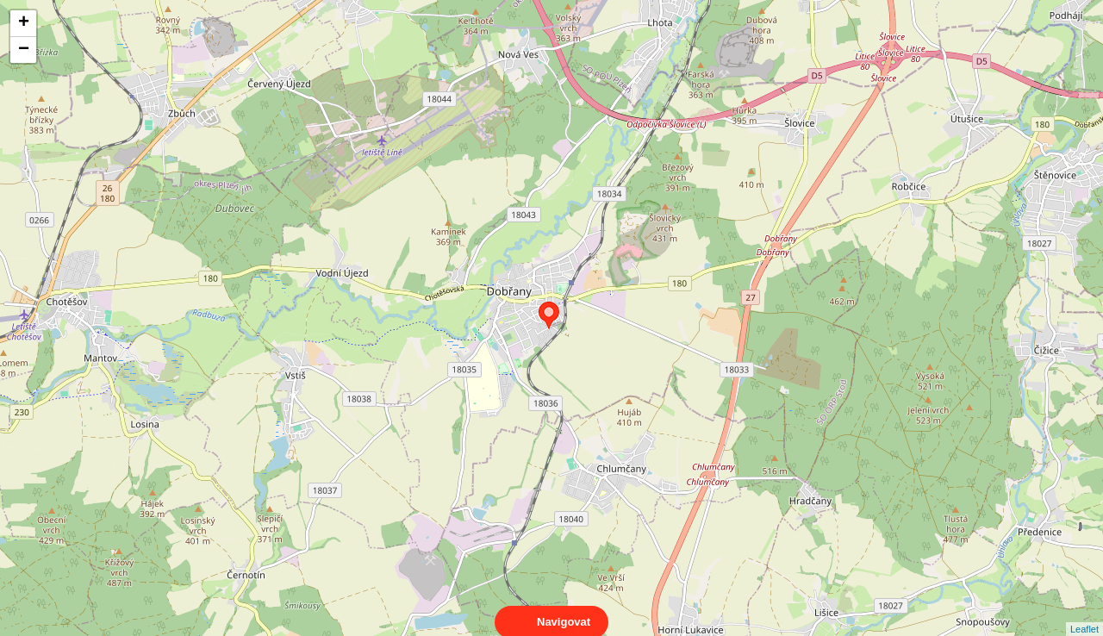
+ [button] (23, 23)
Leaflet (1084, 613)
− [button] (23, 50)
